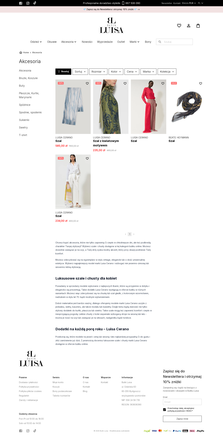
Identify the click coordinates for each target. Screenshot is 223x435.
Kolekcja (167, 72)
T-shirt (23, 135)
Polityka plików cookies (30, 391)
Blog (85, 391)
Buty (22, 85)
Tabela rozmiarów (61, 396)
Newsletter (167, 3)
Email (165, 397)
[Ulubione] (179, 25)
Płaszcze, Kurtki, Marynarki (29, 95)
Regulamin (24, 396)
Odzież (36, 42)
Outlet (121, 41)
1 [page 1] (130, 234)
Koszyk (56, 387)
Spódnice (24, 104)
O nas (85, 382)
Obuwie (52, 41)
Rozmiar (98, 72)
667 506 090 (133, 3)
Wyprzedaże (105, 41)
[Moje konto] (188, 25)
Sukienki (24, 119)
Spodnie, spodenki (30, 112)
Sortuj (80, 72)
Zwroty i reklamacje (28, 400)
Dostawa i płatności (28, 382)
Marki (135, 42)
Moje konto (58, 382)
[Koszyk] (198, 25)
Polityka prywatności (29, 387)
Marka (148, 72)
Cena (132, 72)
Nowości (87, 41)
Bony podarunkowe (62, 391)
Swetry (23, 127)
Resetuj (63, 72)
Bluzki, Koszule (28, 78)
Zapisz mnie (182, 419)
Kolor (116, 72)
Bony (148, 41)
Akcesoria (69, 42)
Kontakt (177, 3)
